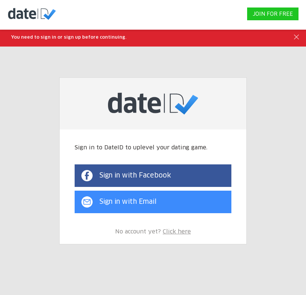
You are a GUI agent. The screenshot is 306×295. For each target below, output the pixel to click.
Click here (177, 232)
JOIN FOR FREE (273, 14)
